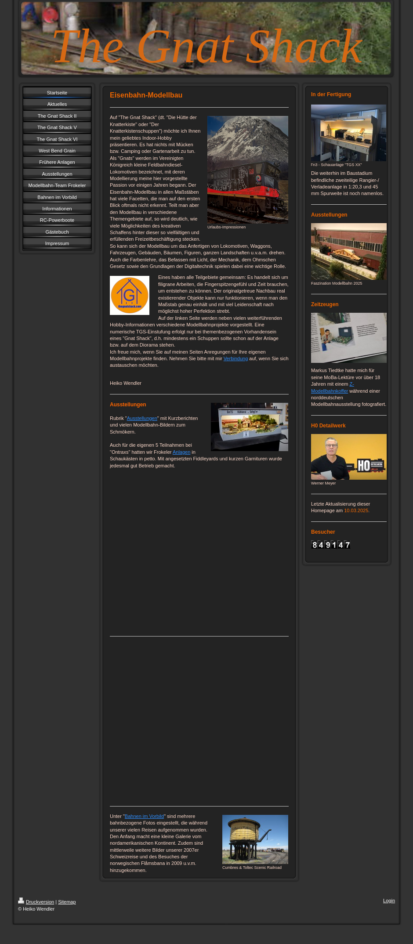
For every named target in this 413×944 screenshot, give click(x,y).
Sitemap (67, 901)
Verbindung (236, 358)
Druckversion (36, 901)
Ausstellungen (142, 418)
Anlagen (181, 452)
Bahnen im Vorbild (144, 816)
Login (389, 900)
